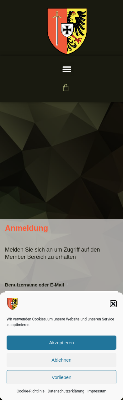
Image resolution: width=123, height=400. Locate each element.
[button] (113, 304)
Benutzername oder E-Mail (36, 284)
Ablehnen (61, 360)
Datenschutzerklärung (66, 391)
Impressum (97, 391)
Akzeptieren (61, 342)
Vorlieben (62, 377)
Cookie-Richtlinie (31, 391)
